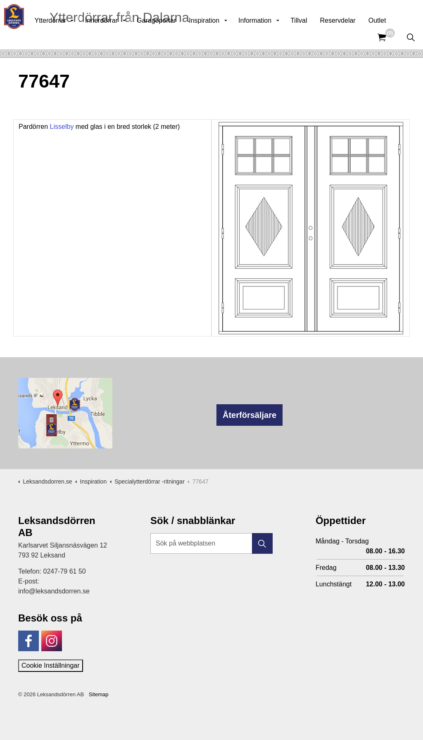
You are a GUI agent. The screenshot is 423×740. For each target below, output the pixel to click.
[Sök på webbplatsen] (211, 543)
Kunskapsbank (313, 12)
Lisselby (62, 126)
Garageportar (174, 36)
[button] (262, 543)
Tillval (317, 36)
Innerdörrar (119, 36)
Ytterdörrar (68, 36)
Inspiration (222, 36)
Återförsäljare (249, 415)
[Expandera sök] (410, 37)
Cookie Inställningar (50, 665)
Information (273, 36)
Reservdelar (355, 36)
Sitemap (99, 694)
